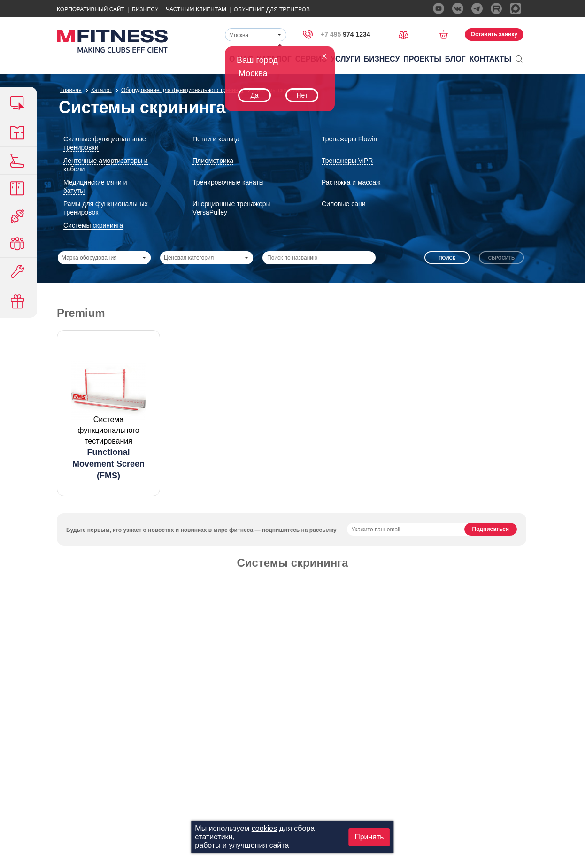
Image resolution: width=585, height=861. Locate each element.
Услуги (345, 59)
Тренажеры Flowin (349, 139)
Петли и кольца (215, 139)
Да (254, 95)
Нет (302, 95)
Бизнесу (145, 9)
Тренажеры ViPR (347, 160)
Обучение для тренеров (272, 9)
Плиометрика (212, 160)
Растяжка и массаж (351, 182)
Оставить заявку (494, 34)
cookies (264, 828)
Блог (455, 59)
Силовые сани (344, 204)
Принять (369, 837)
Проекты (422, 59)
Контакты (491, 59)
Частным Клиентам (196, 9)
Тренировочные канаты (228, 182)
